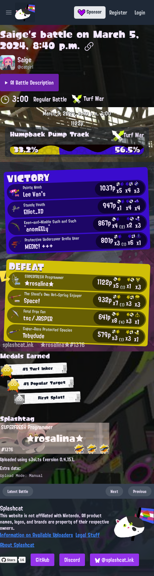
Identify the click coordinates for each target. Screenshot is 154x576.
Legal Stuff (88, 535)
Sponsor (90, 11)
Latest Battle (17, 491)
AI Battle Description (32, 82)
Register (118, 12)
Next (114, 491)
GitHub (42, 560)
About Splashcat (17, 545)
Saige (14, 34)
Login (140, 12)
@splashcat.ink (114, 560)
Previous (140, 491)
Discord (72, 560)
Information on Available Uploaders (36, 535)
